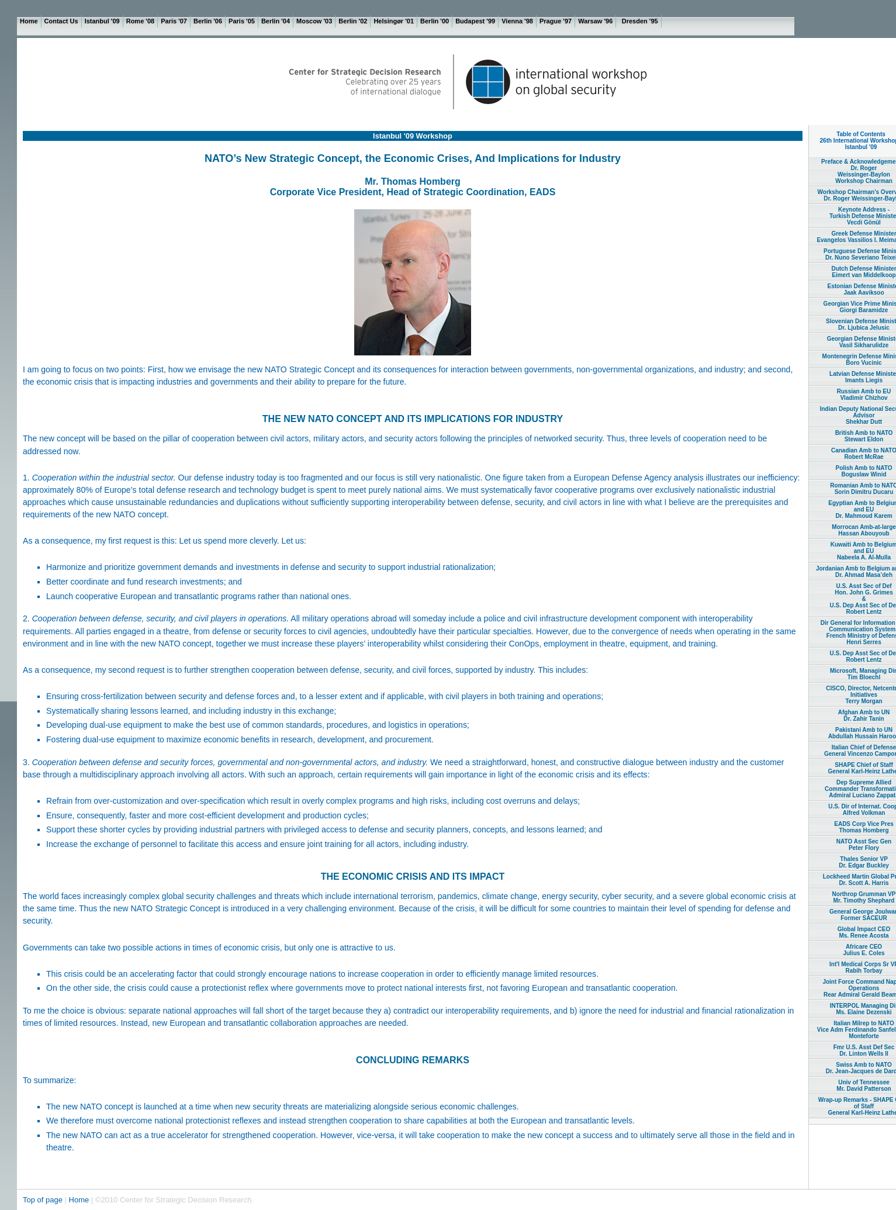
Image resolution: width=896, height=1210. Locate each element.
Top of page (44, 1199)
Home (79, 1199)
